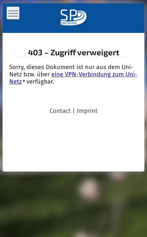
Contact (60, 111)
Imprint (87, 111)
